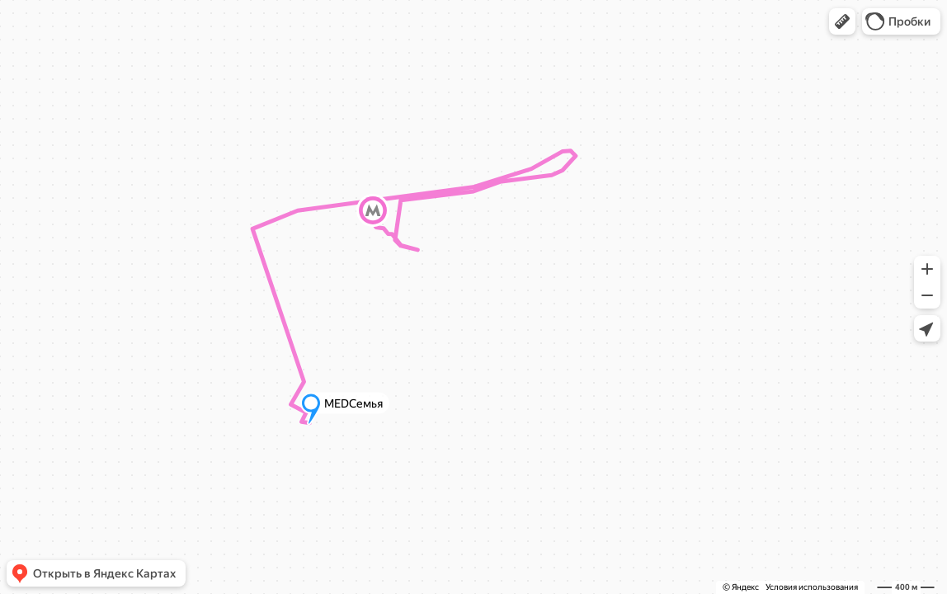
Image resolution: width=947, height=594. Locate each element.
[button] (842, 21)
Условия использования (812, 587)
